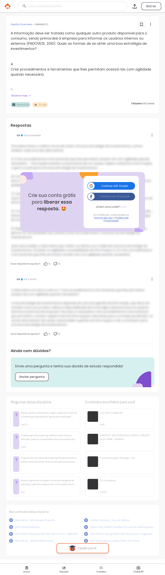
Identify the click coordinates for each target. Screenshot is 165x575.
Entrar (151, 6)
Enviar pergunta (31, 377)
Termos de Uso (103, 217)
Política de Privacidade (116, 219)
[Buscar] (67, 6)
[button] (111, 186)
